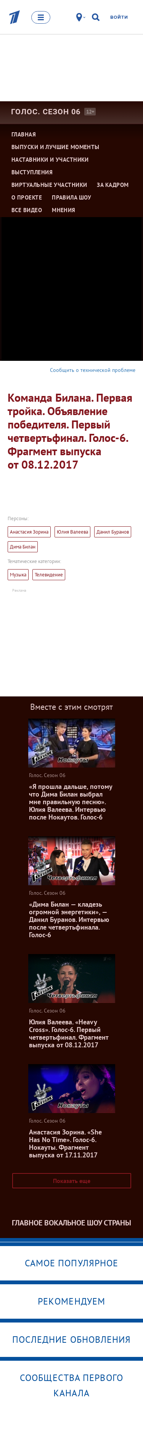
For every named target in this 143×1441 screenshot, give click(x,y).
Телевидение (49, 574)
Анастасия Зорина (29, 532)
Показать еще (71, 1181)
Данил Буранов (112, 532)
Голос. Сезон (45, 111)
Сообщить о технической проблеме (92, 370)
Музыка (18, 574)
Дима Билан (22, 547)
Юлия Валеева (72, 532)
